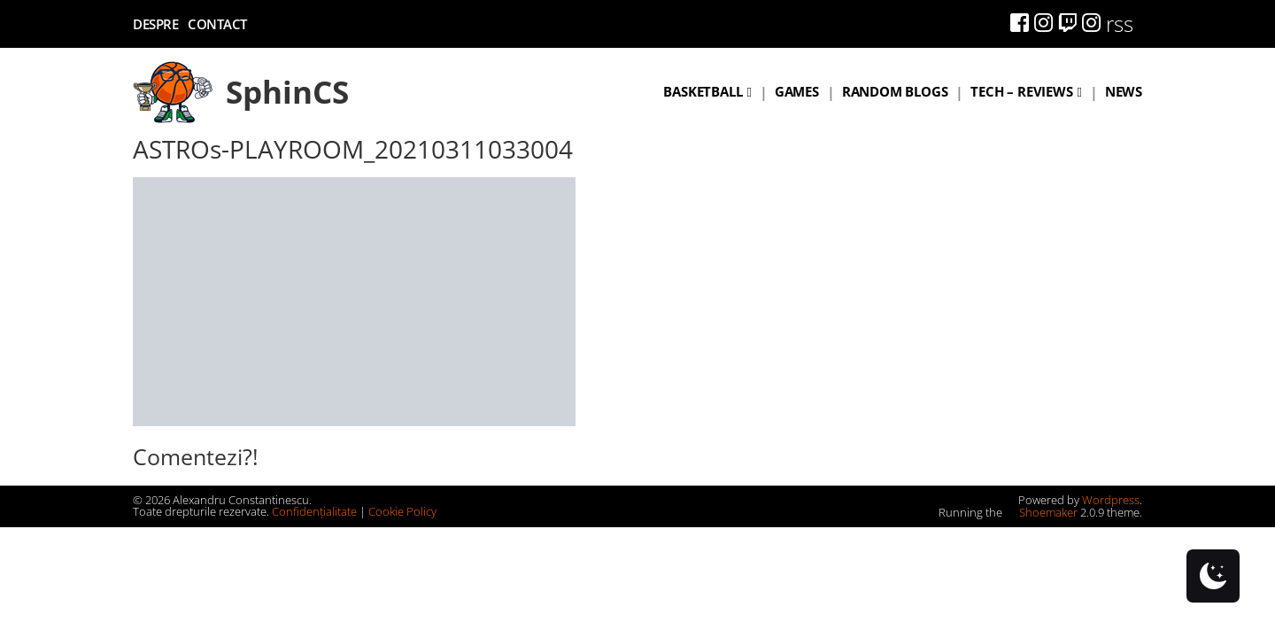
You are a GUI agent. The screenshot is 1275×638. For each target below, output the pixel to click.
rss (1119, 23)
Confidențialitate (314, 511)
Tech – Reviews (1021, 91)
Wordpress (1111, 500)
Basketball (702, 91)
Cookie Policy (402, 511)
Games (797, 91)
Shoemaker (1041, 512)
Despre (155, 24)
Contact (217, 24)
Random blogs (895, 91)
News (1123, 91)
